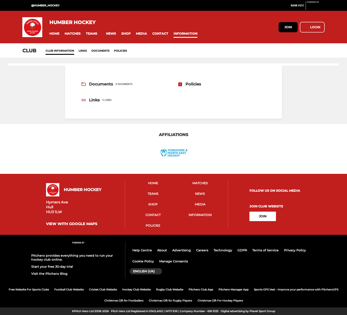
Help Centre (142, 250)
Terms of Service (265, 250)
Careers (202, 250)
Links (83, 50)
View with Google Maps (71, 224)
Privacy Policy (295, 250)
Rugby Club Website (169, 289)
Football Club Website (69, 289)
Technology (223, 250)
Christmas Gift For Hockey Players (220, 300)
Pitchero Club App (201, 289)
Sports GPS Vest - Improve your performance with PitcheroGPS (296, 289)
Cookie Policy (143, 261)
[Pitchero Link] (316, 7)
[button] (54, 33)
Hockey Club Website (136, 289)
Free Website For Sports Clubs (29, 289)
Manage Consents (173, 261)
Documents (100, 50)
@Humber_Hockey (45, 5)
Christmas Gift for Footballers (123, 300)
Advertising (181, 250)
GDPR (242, 250)
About (162, 250)
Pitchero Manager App (233, 289)
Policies (120, 50)
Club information (60, 50)
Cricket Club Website (103, 289)
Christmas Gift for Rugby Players (170, 300)
